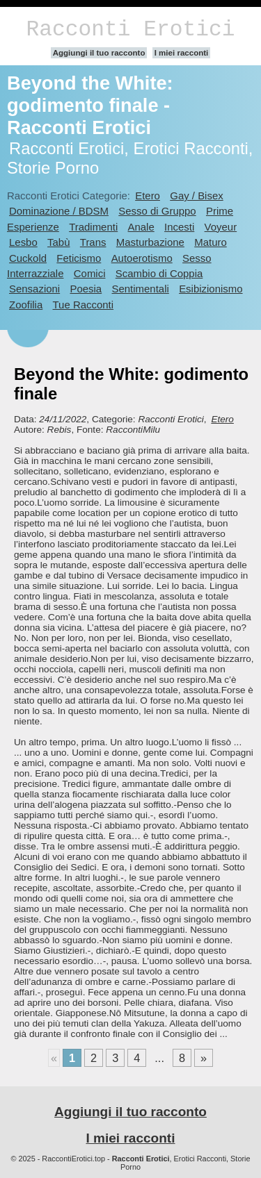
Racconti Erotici (130, 29)
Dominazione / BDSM (59, 211)
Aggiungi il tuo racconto (99, 53)
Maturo (210, 242)
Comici (90, 273)
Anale (141, 227)
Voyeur (221, 227)
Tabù (58, 242)
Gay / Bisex (196, 195)
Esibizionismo (210, 288)
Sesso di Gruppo (157, 211)
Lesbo (23, 242)
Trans (93, 242)
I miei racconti (182, 53)
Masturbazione (150, 242)
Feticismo (78, 258)
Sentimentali (140, 288)
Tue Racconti (83, 304)
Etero (147, 195)
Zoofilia (25, 304)
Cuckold (28, 258)
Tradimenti (93, 227)
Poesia (86, 288)
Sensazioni (34, 288)
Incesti (179, 227)
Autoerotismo (142, 258)
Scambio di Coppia (159, 273)
